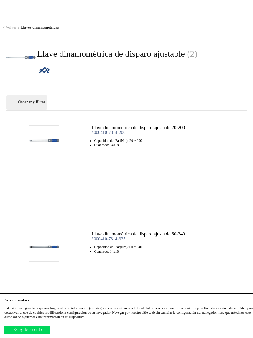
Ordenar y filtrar (27, 102)
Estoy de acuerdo (27, 329)
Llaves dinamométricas (30, 27)
